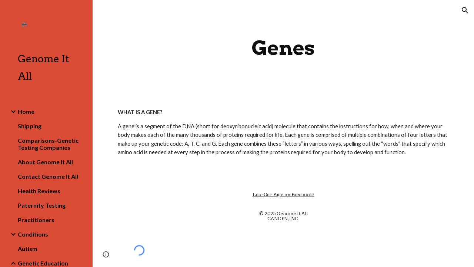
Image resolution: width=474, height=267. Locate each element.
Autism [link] (27, 248)
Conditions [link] (33, 234)
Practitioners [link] (36, 219)
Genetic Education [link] (43, 263)
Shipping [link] (29, 125)
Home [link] (26, 111)
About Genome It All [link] (45, 161)
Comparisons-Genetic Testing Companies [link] (48, 144)
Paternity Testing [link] (42, 205)
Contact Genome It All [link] (48, 176)
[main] (283, 48)
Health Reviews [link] (39, 190)
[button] (465, 10)
